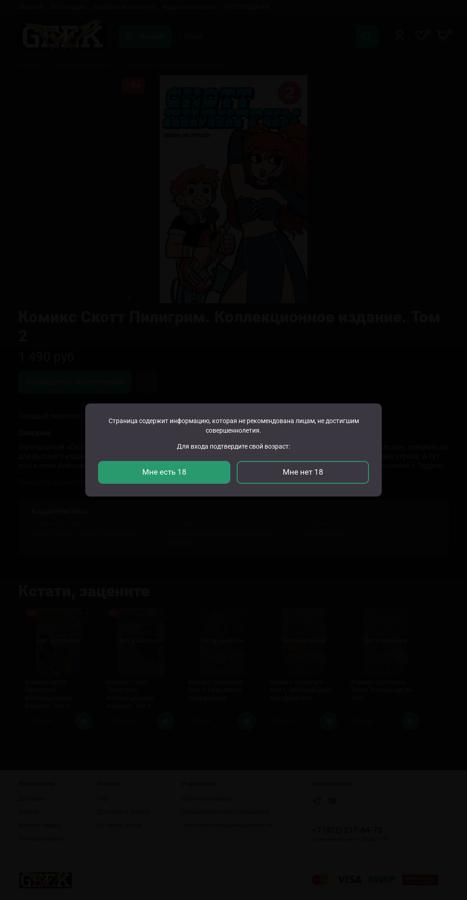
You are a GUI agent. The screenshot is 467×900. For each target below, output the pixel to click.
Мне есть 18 (164, 471)
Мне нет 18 (303, 471)
